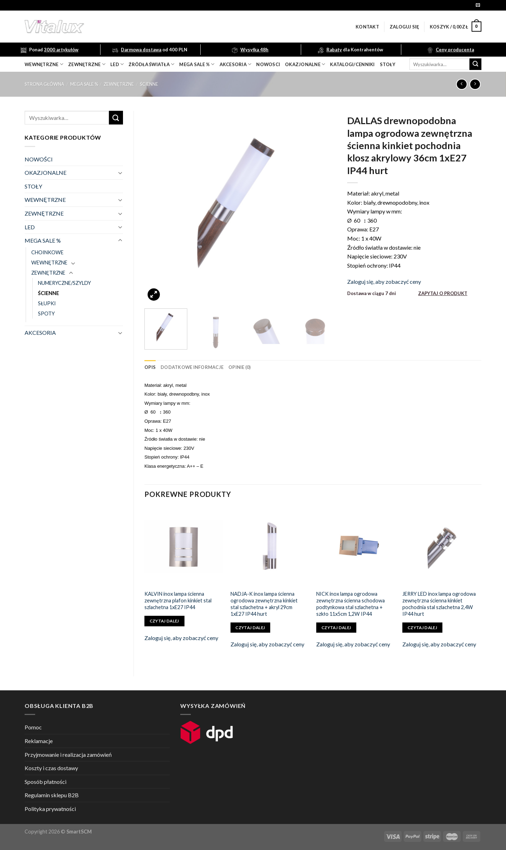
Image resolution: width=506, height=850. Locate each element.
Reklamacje (39, 740)
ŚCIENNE (149, 84)
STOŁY (33, 186)
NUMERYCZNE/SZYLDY (64, 283)
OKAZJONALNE (305, 64)
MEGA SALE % (84, 84)
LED (117, 64)
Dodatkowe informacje (192, 367)
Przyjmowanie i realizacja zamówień (68, 754)
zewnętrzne (86, 64)
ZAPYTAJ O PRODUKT (442, 293)
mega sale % (196, 64)
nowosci (268, 64)
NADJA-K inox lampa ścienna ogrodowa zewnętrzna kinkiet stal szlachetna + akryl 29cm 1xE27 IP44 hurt (264, 603)
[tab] (150, 367)
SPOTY (46, 314)
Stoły (387, 64)
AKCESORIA (40, 332)
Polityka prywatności (50, 808)
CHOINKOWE (47, 252)
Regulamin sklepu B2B (52, 795)
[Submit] (475, 64)
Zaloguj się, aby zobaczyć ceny (384, 281)
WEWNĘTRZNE (45, 199)
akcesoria (236, 64)
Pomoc (33, 727)
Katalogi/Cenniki (352, 64)
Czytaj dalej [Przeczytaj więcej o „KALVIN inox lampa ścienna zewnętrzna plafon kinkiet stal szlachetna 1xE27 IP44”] (164, 621)
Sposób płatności (45, 781)
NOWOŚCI (39, 159)
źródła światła (151, 64)
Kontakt (367, 27)
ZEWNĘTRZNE (119, 84)
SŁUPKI (47, 303)
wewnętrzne (44, 64)
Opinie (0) (239, 367)
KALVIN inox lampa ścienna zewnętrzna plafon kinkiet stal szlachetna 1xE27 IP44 (178, 600)
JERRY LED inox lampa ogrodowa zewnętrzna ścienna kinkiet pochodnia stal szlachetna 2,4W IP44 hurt (439, 603)
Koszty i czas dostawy (51, 768)
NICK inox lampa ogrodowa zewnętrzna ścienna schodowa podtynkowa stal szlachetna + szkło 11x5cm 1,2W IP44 (350, 603)
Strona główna (44, 84)
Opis (150, 367)
